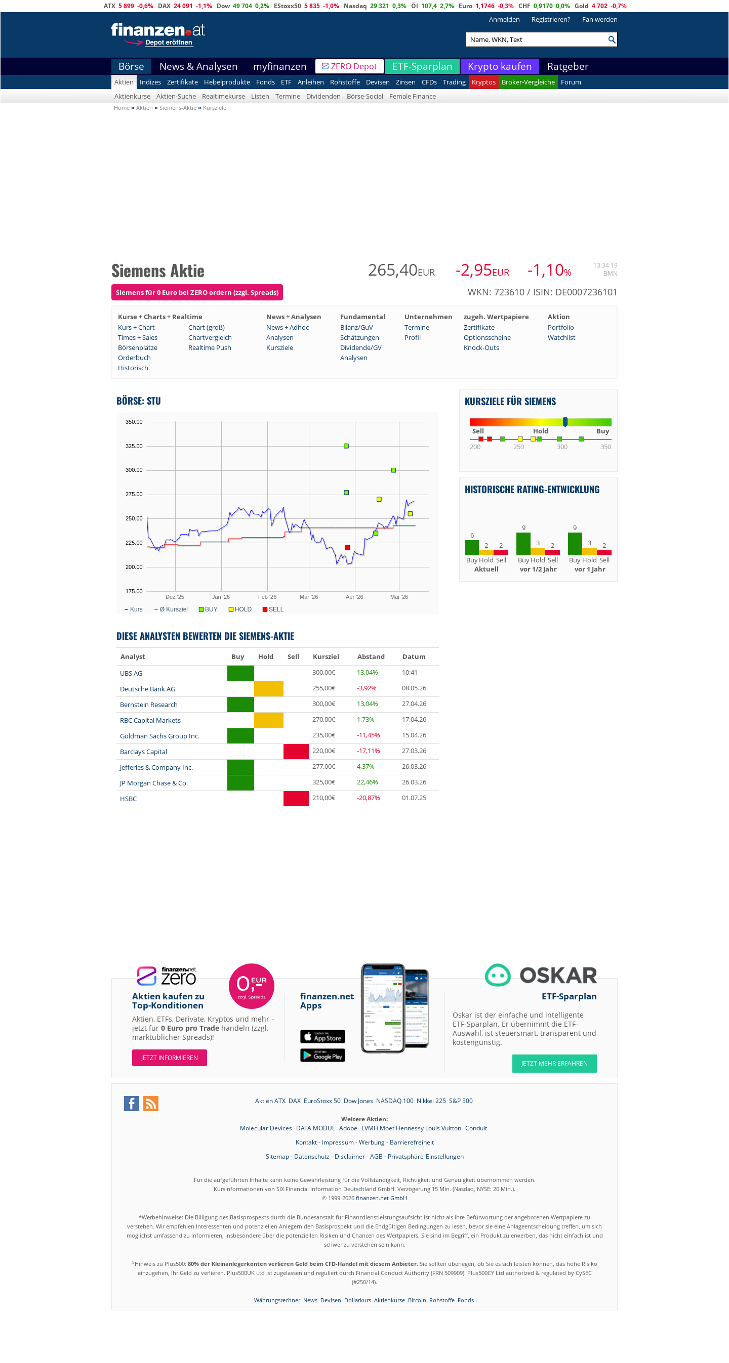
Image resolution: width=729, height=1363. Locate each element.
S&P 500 (461, 1100)
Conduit (476, 1128)
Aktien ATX (270, 1100)
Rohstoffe (345, 81)
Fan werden (600, 19)
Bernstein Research (149, 704)
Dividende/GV (361, 347)
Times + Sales (137, 337)
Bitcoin (417, 1300)
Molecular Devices (267, 1128)
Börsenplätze (137, 347)
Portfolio (561, 327)
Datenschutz (312, 1156)
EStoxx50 (287, 6)
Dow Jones (358, 1100)
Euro (465, 6)
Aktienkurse (132, 96)
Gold (582, 6)
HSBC (128, 798)
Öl (414, 6)
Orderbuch (134, 357)
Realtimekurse (223, 96)
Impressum (338, 1142)
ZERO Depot (354, 66)
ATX (109, 6)
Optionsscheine (487, 337)
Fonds (265, 81)
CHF (524, 6)
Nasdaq (355, 6)
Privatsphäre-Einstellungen (426, 1156)
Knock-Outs (481, 347)
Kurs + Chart (136, 327)
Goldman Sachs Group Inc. (159, 735)
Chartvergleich (210, 337)
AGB (376, 1156)
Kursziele (279, 347)
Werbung (372, 1142)
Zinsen (406, 81)
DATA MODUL (316, 1128)
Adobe (349, 1128)
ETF (286, 81)
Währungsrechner (277, 1300)
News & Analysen (198, 66)
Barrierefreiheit (412, 1142)
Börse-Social (365, 96)
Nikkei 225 (431, 1100)
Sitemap (277, 1156)
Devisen (378, 81)
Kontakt (306, 1142)
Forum (571, 81)
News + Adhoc (287, 327)
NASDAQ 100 (395, 1100)
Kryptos (484, 81)
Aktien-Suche (176, 96)
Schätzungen (359, 337)
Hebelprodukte (227, 81)
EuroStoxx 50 (322, 1100)
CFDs (429, 81)
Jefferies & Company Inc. (156, 767)
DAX (164, 6)
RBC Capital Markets (150, 720)
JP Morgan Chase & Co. (154, 782)
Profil (412, 337)
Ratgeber (568, 66)
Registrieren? (551, 19)
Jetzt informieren (169, 1057)
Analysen (280, 337)
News (310, 1300)
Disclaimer (350, 1156)
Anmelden (504, 19)
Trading (454, 81)
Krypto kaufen (500, 66)
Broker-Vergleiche (528, 81)
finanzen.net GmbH (381, 1198)
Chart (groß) (206, 327)
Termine (287, 96)
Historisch (133, 367)
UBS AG (131, 673)
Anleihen (311, 81)
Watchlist (562, 337)
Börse (131, 66)
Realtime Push (209, 347)
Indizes (150, 81)
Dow (223, 6)
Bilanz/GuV (356, 327)
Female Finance (412, 96)
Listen (260, 96)
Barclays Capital (143, 751)
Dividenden (323, 96)
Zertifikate (182, 81)
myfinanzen (280, 66)
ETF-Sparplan (422, 66)
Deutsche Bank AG (147, 688)
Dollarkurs (357, 1300)
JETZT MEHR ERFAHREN (554, 1063)
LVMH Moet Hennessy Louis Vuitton (412, 1128)
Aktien (124, 81)
